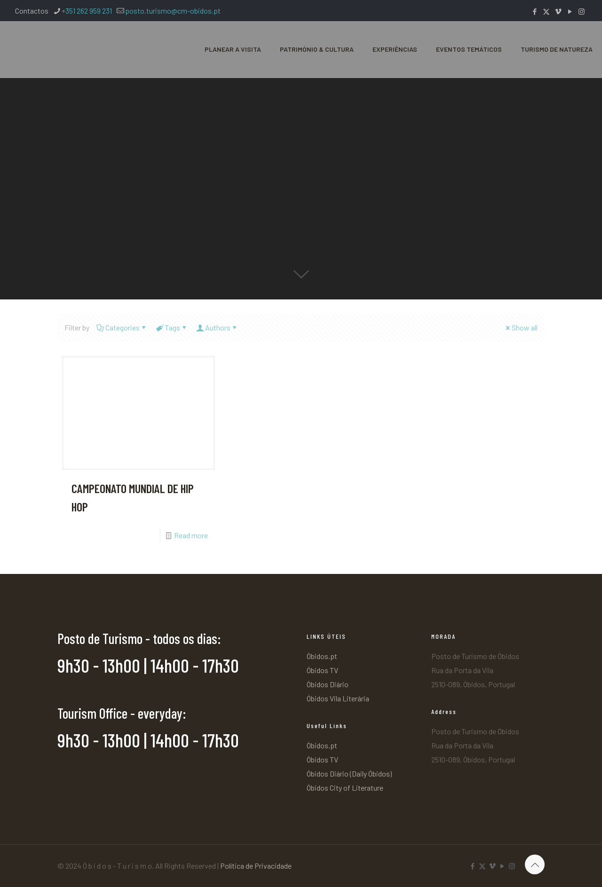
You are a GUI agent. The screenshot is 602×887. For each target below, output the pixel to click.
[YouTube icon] (569, 11)
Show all (521, 327)
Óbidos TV (322, 670)
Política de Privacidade (256, 865)
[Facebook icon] (534, 11)
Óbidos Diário (328, 684)
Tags (172, 327)
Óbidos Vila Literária (338, 698)
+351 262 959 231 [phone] (87, 10)
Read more (191, 535)
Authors (217, 327)
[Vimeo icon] (558, 11)
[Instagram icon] (581, 11)
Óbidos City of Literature (345, 787)
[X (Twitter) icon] (546, 11)
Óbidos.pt (322, 656)
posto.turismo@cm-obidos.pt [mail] (173, 10)
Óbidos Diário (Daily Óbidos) (349, 773)
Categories (121, 327)
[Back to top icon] (535, 864)
